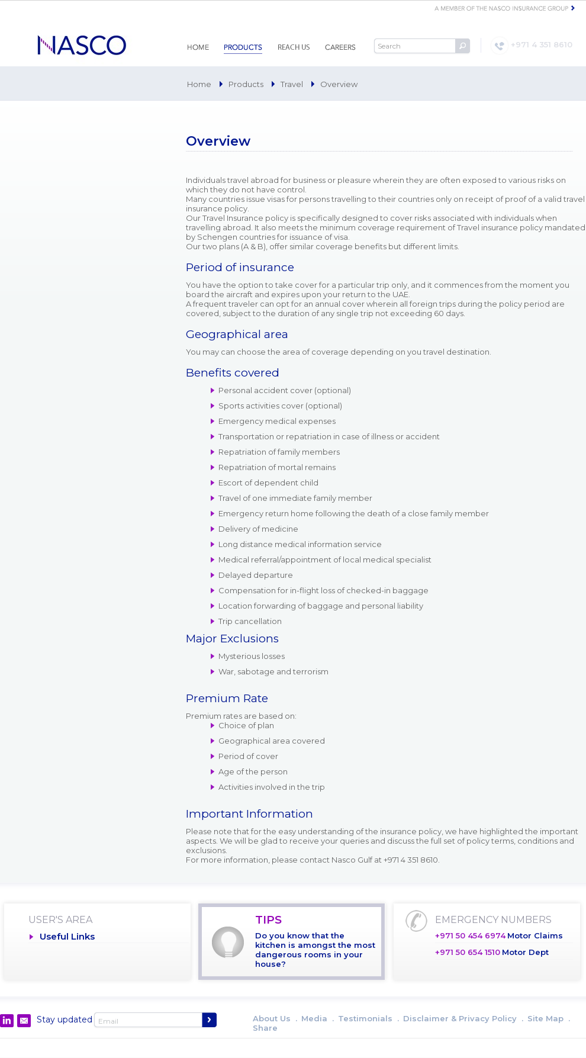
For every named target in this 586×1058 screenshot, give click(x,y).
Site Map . (548, 1018)
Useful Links (67, 936)
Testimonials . (368, 1018)
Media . (317, 1018)
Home (199, 84)
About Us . (275, 1018)
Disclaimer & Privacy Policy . (463, 1018)
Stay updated (64, 1019)
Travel (292, 84)
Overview (339, 84)
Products (245, 84)
